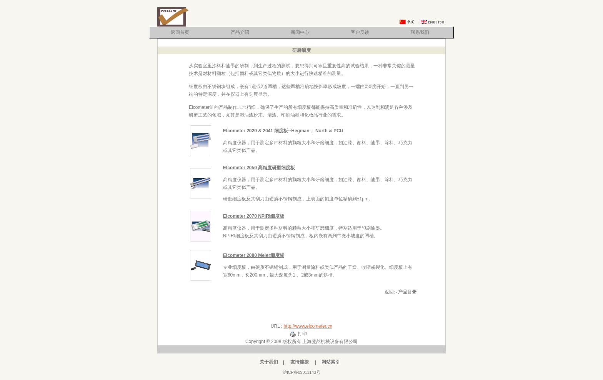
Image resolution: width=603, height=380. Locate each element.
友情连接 (299, 362)
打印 (302, 334)
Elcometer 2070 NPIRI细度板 (253, 216)
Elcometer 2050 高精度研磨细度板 (259, 167)
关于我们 (269, 362)
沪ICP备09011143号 (301, 372)
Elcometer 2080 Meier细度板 (253, 255)
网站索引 (330, 362)
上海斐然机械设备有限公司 (330, 341)
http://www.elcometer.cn (307, 326)
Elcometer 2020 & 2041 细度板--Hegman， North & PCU (283, 130)
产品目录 (407, 292)
